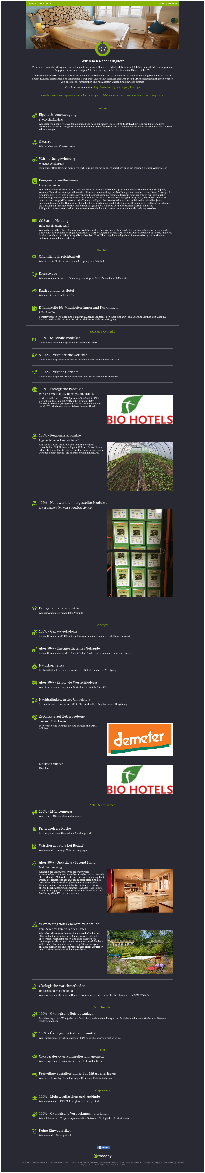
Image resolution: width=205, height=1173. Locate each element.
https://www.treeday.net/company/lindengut (117, 87)
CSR (146, 95)
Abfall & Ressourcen (112, 95)
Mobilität (57, 95)
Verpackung (157, 95)
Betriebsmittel (133, 95)
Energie (45, 95)
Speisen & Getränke (75, 95)
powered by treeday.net (167, 3)
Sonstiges (94, 95)
